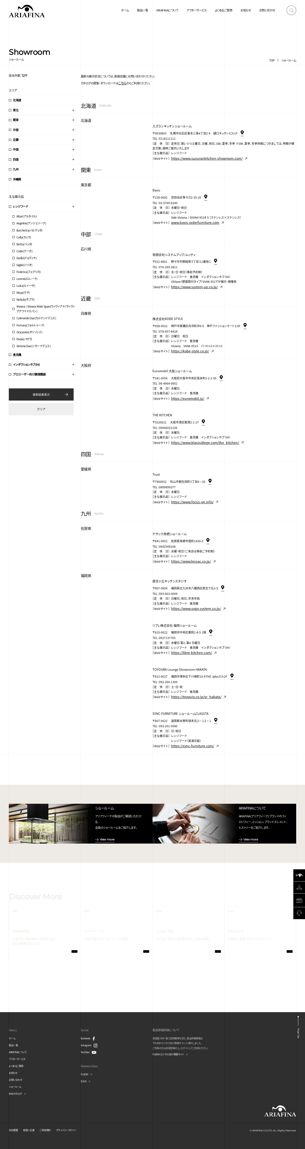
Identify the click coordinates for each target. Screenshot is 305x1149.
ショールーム (288, 60)
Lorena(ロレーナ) (26, 279)
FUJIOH (85, 1074)
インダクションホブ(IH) (26, 364)
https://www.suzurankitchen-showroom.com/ (202, 156)
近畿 (15, 140)
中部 (15, 130)
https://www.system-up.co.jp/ (191, 281)
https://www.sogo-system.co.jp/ (192, 593)
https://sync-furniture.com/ (189, 726)
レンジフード (20, 206)
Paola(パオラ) (24, 339)
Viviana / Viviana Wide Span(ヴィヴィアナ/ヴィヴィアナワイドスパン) (45, 308)
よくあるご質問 (223, 10)
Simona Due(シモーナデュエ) (33, 346)
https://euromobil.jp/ (185, 389)
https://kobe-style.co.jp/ (187, 344)
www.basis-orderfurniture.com (191, 219)
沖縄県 (17, 179)
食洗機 (17, 355)
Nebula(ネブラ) (25, 299)
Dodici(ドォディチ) (26, 258)
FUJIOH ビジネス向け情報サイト (171, 1054)
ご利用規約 (50, 1129)
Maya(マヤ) (23, 292)
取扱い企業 (32, 1129)
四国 (15, 159)
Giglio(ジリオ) (24, 265)
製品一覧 (142, 10)
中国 (15, 149)
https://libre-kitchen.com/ (188, 636)
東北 (15, 110)
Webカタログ (17, 1093)
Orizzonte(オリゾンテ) (29, 332)
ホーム (125, 10)
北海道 (17, 100)
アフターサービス (197, 10)
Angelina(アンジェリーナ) (31, 223)
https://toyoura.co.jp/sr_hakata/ (193, 678)
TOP (272, 60)
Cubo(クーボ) (24, 251)
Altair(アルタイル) (26, 216)
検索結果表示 (41, 394)
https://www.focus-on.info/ (189, 490)
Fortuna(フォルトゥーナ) (30, 325)
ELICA (84, 1080)
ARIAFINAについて (167, 10)
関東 (15, 120)
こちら (121, 82)
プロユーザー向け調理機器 (29, 374)
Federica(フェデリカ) (28, 272)
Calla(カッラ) (23, 237)
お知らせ (245, 10)
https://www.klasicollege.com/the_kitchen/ (200, 432)
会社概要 (14, 1129)
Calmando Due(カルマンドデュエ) (36, 318)
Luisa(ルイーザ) (25, 285)
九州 (15, 169)
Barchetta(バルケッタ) (29, 230)
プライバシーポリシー (75, 1129)
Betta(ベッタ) (24, 244)
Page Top (298, 1031)
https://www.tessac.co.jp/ (188, 548)
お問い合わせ (267, 10)
